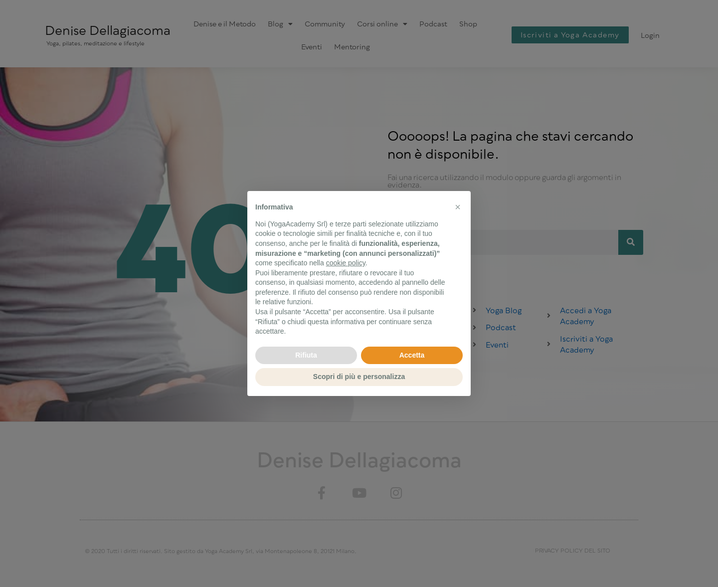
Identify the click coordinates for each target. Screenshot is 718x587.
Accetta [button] (412, 355)
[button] (458, 207)
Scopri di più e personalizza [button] (359, 377)
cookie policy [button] (345, 263)
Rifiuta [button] (306, 355)
